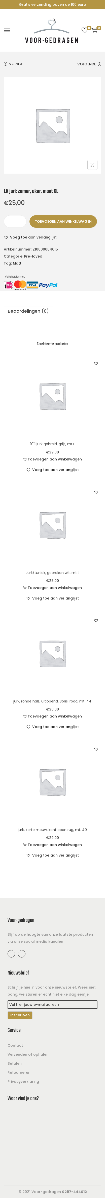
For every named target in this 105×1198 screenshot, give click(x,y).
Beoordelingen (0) (28, 311)
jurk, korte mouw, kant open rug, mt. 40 (52, 829)
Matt (17, 263)
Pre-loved (33, 256)
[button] (30, 237)
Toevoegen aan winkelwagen (63, 221)
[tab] (52, 311)
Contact (15, 1045)
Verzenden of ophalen (28, 1054)
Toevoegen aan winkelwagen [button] (52, 459)
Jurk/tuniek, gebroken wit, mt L (52, 572)
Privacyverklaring (23, 1081)
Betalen (15, 1063)
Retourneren (19, 1072)
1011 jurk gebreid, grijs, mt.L (52, 443)
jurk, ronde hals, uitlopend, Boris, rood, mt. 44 (52, 701)
